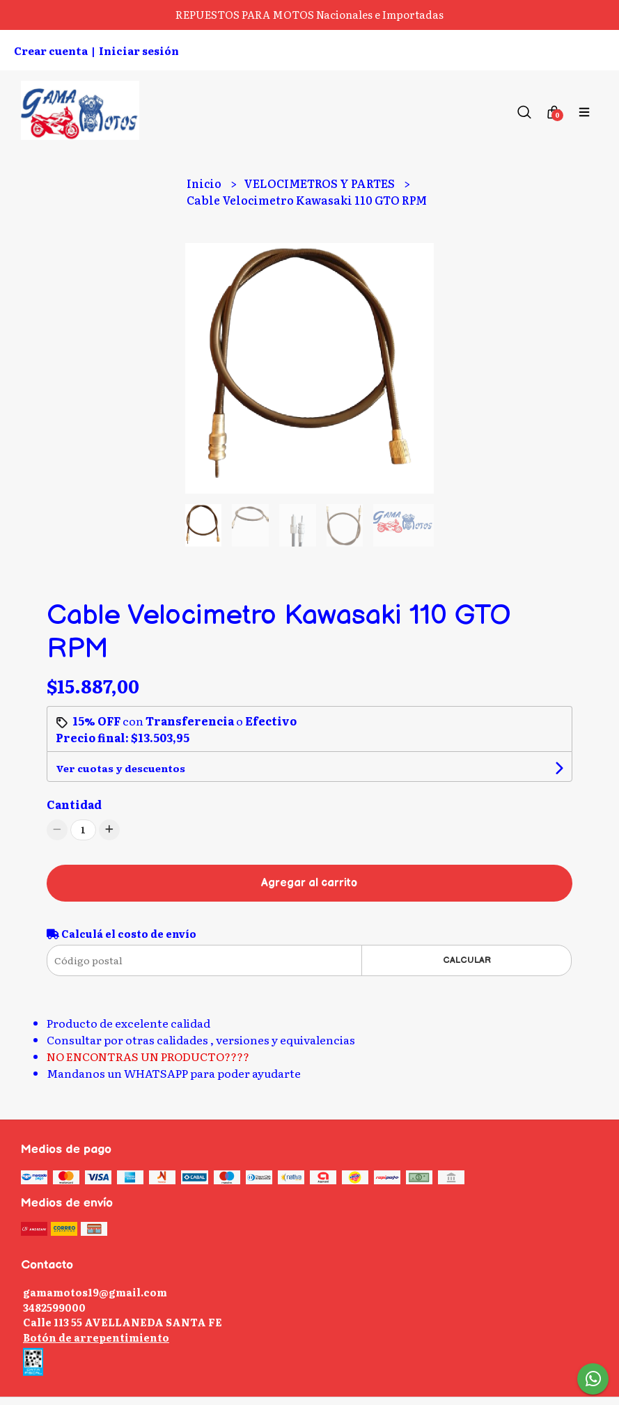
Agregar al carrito (309, 883)
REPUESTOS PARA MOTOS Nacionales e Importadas (309, 14)
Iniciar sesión (139, 50)
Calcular (467, 960)
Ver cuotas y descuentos (120, 768)
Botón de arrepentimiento (96, 1337)
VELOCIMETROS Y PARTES (320, 183)
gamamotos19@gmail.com (95, 1292)
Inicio (205, 183)
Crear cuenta (51, 50)
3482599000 (54, 1307)
